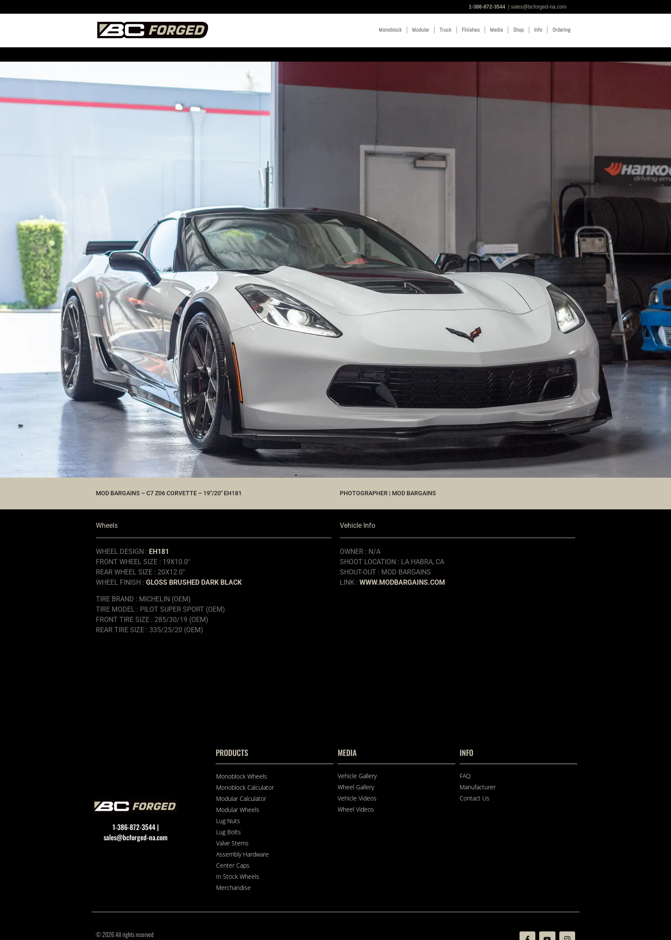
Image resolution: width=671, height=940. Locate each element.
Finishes (471, 29)
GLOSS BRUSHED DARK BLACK (194, 582)
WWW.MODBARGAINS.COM (402, 582)
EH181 (159, 551)
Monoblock (390, 29)
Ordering (561, 29)
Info (538, 29)
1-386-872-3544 (487, 7)
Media (496, 29)
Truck (445, 29)
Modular (420, 29)
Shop (518, 29)
